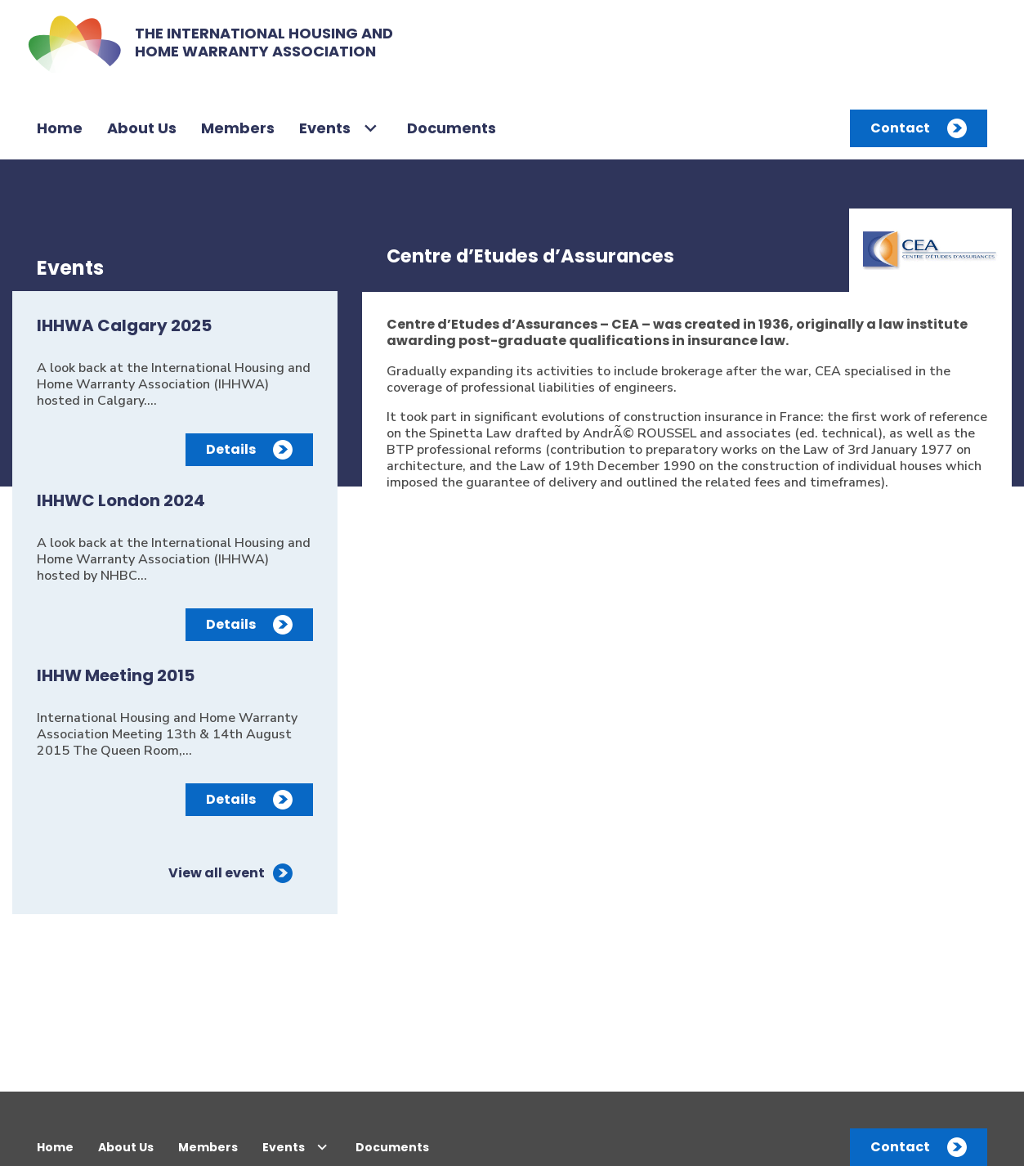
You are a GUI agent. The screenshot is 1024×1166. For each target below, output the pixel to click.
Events (325, 128)
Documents (451, 128)
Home (60, 128)
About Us (142, 128)
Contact (900, 128)
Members (238, 128)
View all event (216, 872)
